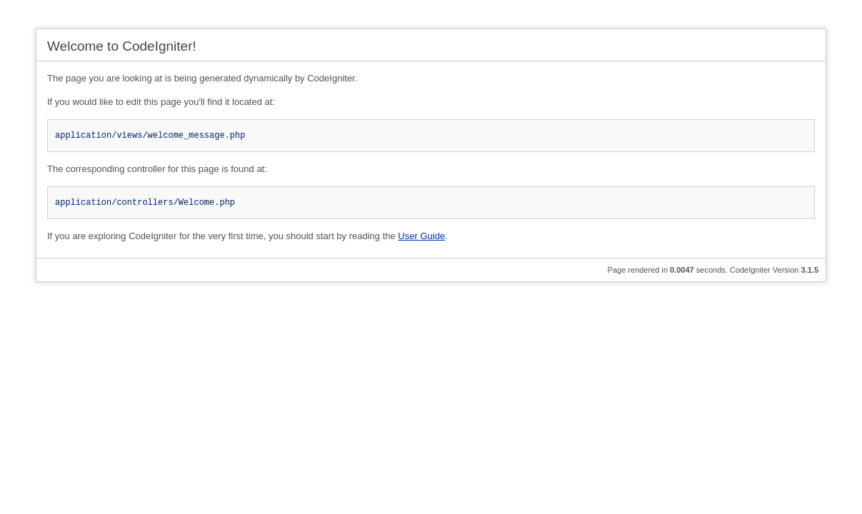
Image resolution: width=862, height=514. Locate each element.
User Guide (421, 236)
